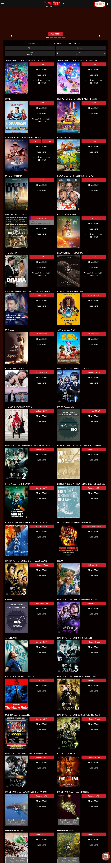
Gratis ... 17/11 (93, 834)
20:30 (42, 257)
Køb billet (55, 34)
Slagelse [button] (55, 3)
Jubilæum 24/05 (93, 642)
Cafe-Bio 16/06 (94, 757)
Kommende (46, 44)
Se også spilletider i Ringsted (41, 81)
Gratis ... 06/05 (93, 488)
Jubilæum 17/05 (93, 603)
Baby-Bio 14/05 (42, 603)
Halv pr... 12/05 (93, 565)
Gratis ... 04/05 (93, 449)
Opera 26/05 (42, 680)
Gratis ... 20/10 (93, 796)
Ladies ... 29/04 (42, 411)
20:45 (94, 257)
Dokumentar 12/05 (94, 526)
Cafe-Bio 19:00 (38, 218)
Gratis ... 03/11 (41, 834)
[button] (11, 36)
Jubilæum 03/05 (41, 449)
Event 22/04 (41, 295)
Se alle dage (41, 70)
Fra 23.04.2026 (93, 334)
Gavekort (57, 44)
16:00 (42, 64)
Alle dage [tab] (81, 53)
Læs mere (41, 75)
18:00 (94, 64)
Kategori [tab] (80, 48)
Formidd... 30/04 (94, 411)
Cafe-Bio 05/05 (42, 488)
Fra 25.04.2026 (93, 295)
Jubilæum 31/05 (93, 680)
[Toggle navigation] (2, 4)
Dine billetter (78, 44)
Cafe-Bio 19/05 (42, 642)
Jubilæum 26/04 (93, 372)
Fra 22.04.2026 (41, 334)
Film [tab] (29, 48)
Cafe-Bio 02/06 (42, 719)
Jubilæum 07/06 (93, 719)
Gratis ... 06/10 (41, 796)
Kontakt (68, 44)
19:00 (48, 141)
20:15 (94, 218)
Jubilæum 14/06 (41, 757)
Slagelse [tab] (30, 53)
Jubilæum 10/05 (41, 565)
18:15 (42, 180)
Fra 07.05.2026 (41, 526)
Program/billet (33, 44)
